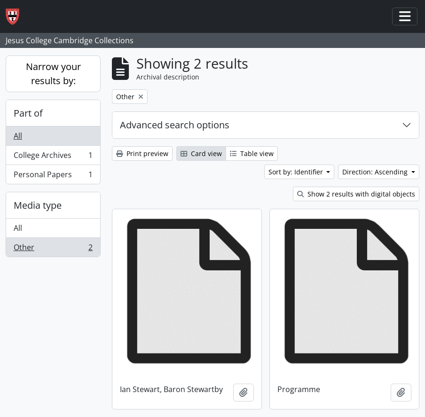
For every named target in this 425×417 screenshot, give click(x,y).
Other (53, 249)
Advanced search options (174, 124)
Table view (252, 153)
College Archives (53, 157)
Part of (28, 113)
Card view (201, 153)
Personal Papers (53, 176)
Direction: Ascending (375, 171)
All (18, 136)
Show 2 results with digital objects (356, 193)
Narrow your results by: (53, 73)
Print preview (142, 153)
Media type (38, 205)
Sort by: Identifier (296, 171)
